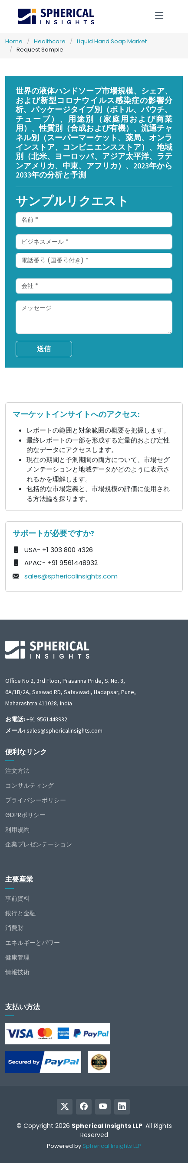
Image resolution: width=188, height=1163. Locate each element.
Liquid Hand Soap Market (112, 41)
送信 (44, 349)
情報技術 (17, 972)
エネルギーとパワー (32, 943)
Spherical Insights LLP (111, 1146)
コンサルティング (29, 785)
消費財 (14, 928)
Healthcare (50, 41)
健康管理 (17, 957)
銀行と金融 (20, 913)
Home (14, 41)
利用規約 (17, 830)
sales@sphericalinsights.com (71, 576)
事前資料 (17, 898)
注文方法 (17, 771)
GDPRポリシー (25, 815)
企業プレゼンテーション (38, 844)
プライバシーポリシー (35, 800)
